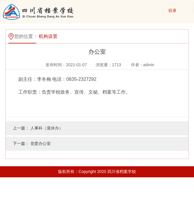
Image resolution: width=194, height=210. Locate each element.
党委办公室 (40, 143)
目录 (172, 10)
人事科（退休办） (46, 128)
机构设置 (48, 36)
